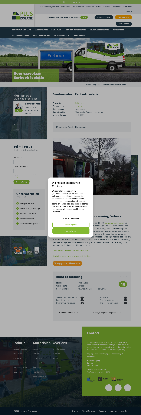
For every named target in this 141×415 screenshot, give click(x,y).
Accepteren (71, 231)
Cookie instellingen (71, 218)
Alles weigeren (71, 225)
